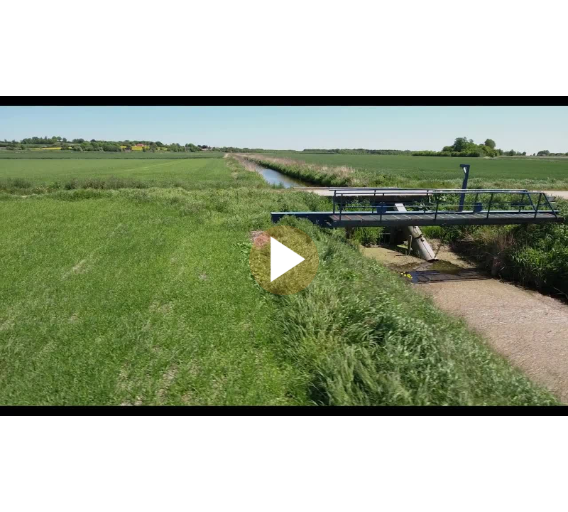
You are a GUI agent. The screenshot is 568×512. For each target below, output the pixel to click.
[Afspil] (284, 291)
